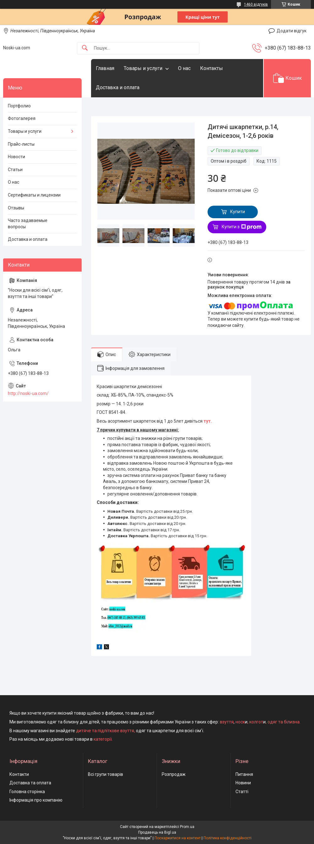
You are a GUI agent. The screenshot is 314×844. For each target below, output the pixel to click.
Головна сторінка (27, 791)
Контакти (19, 774)
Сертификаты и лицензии (34, 194)
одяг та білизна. (284, 721)
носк (240, 721)
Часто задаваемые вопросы (27, 223)
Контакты (211, 68)
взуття (226, 721)
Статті (242, 791)
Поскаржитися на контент (177, 838)
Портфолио (19, 105)
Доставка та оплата (30, 782)
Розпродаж (174, 774)
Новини (243, 782)
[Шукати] (84, 48)
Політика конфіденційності (227, 838)
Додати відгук (291, 30)
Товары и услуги (143, 68)
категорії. (103, 739)
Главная (105, 68)
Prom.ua (187, 827)
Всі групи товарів (105, 774)
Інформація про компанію (35, 800)
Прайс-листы (21, 144)
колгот (256, 721)
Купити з (242, 227)
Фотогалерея (21, 118)
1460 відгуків (256, 4)
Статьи (15, 169)
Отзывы (16, 207)
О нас (184, 68)
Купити (237, 211)
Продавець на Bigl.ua (157, 832)
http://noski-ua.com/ (28, 393)
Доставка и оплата (117, 87)
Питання (244, 774)
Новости (16, 156)
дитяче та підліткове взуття (105, 730)
